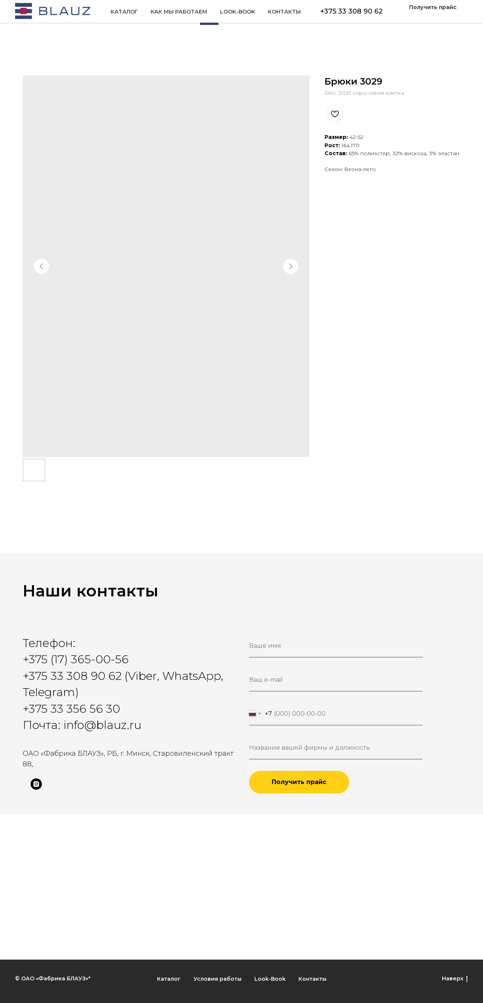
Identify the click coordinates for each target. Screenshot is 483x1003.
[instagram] (36, 787)
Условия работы (218, 978)
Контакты (444, 15)
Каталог (36, 15)
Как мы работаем (91, 15)
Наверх (455, 978)
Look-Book (397, 15)
